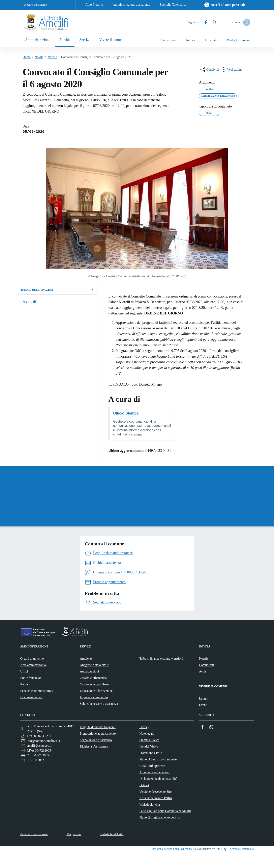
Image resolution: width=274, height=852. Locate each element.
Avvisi (203, 671)
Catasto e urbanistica (93, 678)
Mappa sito (73, 834)
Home (27, 57)
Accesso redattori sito (241, 848)
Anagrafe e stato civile (94, 665)
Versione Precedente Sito (155, 791)
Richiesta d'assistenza (94, 746)
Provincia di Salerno (35, 4)
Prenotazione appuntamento (98, 733)
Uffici (24, 671)
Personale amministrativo (36, 690)
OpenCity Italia (190, 848)
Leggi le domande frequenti (97, 727)
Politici (25, 684)
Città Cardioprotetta (152, 765)
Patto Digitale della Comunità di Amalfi (165, 811)
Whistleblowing (149, 804)
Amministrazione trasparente (131, 4)
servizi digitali (172, 848)
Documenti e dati (31, 697)
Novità (37, 57)
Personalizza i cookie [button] (34, 834)
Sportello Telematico (173, 4)
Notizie (50, 57)
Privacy (144, 727)
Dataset (144, 785)
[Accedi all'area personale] (225, 5)
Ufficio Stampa (126, 413)
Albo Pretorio (94, 4)
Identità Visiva (148, 746)
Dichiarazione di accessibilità (158, 778)
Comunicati (206, 665)
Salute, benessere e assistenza (99, 703)
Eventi (203, 705)
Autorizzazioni (89, 671)
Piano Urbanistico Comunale (158, 759)
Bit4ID (219, 848)
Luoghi (203, 698)
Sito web (156, 848)
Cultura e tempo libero (94, 684)
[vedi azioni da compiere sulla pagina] (231, 69)
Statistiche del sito (111, 834)
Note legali (146, 733)
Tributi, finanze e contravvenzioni (161, 658)
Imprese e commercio (94, 697)
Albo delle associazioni (154, 772)
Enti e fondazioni (31, 678)
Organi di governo (32, 658)
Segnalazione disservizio (96, 740)
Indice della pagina (57, 289)
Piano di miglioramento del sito (159, 817)
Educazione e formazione (96, 690)
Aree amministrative (33, 665)
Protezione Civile (150, 753)
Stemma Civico (149, 740)
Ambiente (86, 658)
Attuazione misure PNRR (155, 798)
